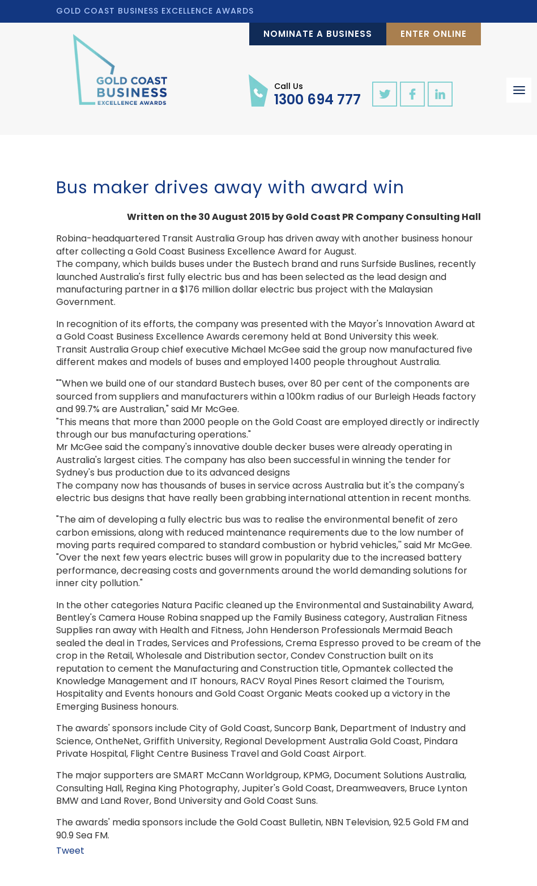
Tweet (70, 850)
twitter (384, 94)
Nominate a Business (317, 34)
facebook (412, 94)
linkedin (440, 94)
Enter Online (433, 34)
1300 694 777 (317, 93)
